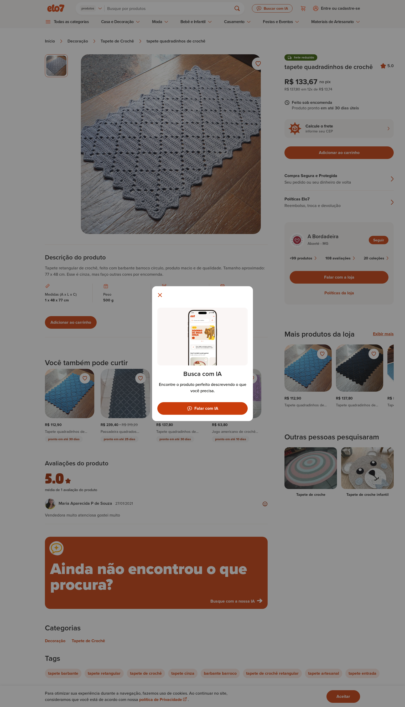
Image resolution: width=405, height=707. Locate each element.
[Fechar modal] (160, 295)
